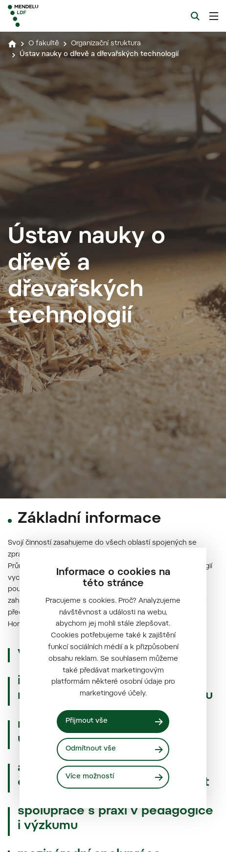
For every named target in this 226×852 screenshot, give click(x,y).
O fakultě (43, 43)
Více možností (90, 776)
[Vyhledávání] (195, 16)
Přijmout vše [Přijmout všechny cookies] (87, 721)
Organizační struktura (106, 43)
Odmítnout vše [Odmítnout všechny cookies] (91, 749)
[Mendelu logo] (57, 16)
